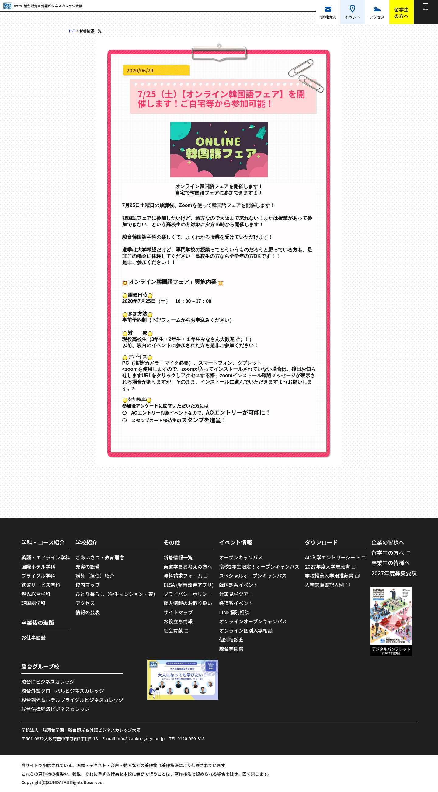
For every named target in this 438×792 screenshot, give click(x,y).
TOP (72, 30)
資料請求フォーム (183, 575)
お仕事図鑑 (33, 637)
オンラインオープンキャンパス (253, 621)
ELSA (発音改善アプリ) (189, 584)
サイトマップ (178, 612)
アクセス (85, 603)
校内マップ (87, 584)
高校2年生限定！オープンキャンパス (259, 566)
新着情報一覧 (178, 557)
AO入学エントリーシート (332, 557)
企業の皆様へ (387, 542)
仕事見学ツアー (236, 594)
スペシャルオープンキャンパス (253, 575)
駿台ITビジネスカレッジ (48, 681)
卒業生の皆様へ (390, 562)
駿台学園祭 (231, 648)
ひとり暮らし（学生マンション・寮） (116, 594)
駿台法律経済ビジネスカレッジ (55, 709)
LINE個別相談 (234, 612)
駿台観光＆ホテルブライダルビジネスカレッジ (72, 699)
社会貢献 (173, 630)
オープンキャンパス (240, 557)
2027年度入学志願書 (327, 566)
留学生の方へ (387, 552)
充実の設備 (87, 566)
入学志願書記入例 (324, 584)
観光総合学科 (35, 594)
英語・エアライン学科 (45, 557)
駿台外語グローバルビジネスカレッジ (62, 690)
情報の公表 (87, 612)
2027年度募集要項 (394, 573)
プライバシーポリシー (188, 594)
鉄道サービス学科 (40, 584)
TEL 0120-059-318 (187, 738)
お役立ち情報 (178, 621)
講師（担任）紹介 (94, 575)
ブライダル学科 (38, 575)
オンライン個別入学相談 (246, 630)
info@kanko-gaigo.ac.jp (140, 738)
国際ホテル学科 (38, 566)
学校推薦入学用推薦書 (329, 575)
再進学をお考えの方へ (188, 566)
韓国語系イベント (238, 584)
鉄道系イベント (236, 603)
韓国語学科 (33, 603)
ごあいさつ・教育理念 (99, 557)
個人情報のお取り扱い (188, 603)
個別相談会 (231, 639)
